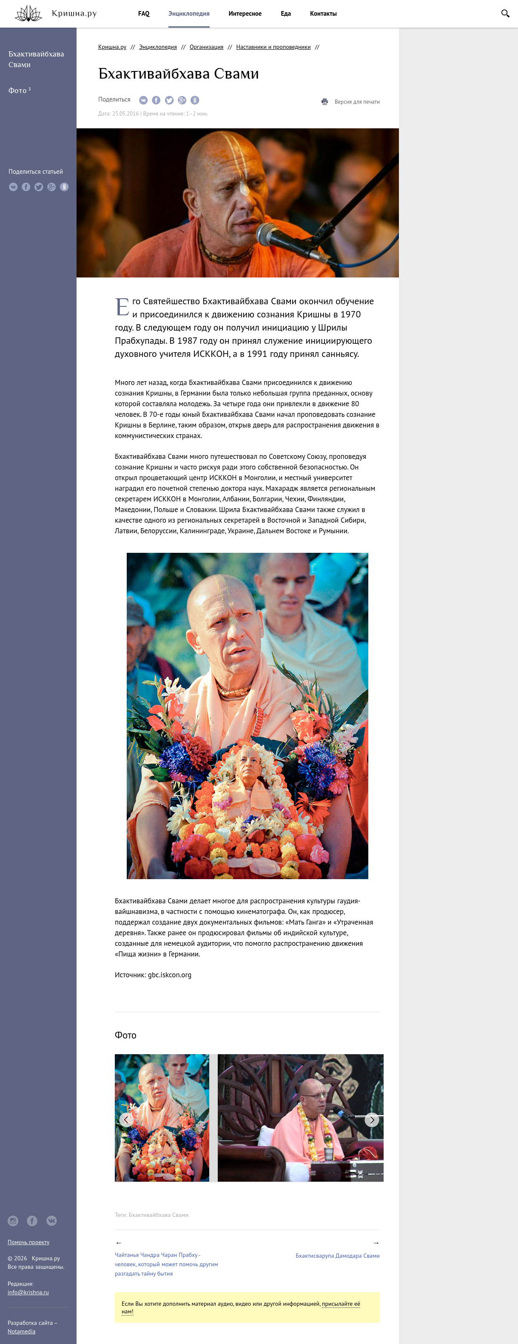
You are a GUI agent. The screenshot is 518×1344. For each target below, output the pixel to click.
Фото (20, 90)
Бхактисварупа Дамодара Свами (338, 1255)
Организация (207, 47)
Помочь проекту (28, 1242)
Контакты (323, 13)
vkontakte (51, 1221)
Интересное (245, 13)
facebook (32, 1221)
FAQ (143, 13)
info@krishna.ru (28, 1292)
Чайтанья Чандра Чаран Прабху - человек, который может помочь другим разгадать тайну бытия (166, 1264)
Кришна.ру (112, 47)
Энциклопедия (188, 13)
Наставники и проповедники (273, 47)
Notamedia (21, 1331)
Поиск (505, 13)
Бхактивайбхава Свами (159, 1215)
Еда (286, 13)
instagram (13, 1221)
